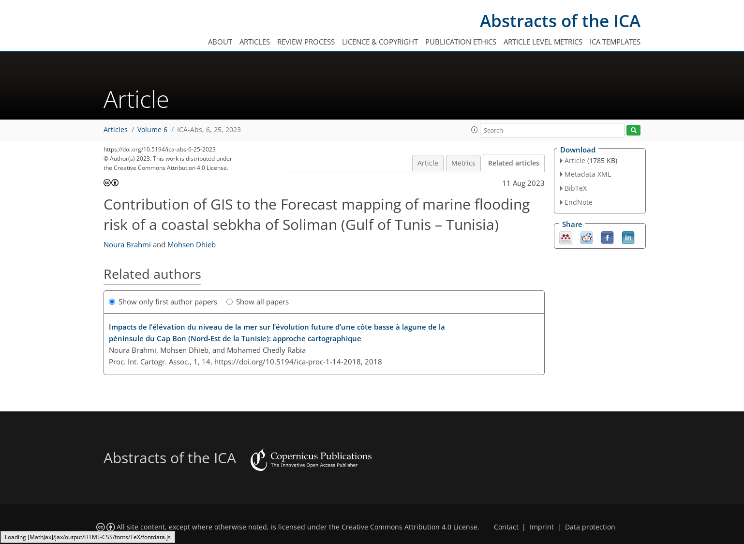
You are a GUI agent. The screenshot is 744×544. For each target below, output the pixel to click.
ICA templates (615, 41)
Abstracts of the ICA (560, 20)
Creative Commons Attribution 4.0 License (409, 527)
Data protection (590, 527)
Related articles (513, 163)
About (220, 41)
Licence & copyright (380, 41)
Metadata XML (588, 174)
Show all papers (257, 301)
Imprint (542, 527)
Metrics (463, 163)
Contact (506, 527)
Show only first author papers (163, 301)
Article (427, 163)
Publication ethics (460, 41)
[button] (474, 129)
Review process (306, 41)
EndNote (579, 202)
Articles (254, 41)
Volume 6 (152, 129)
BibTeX (576, 188)
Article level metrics (543, 41)
